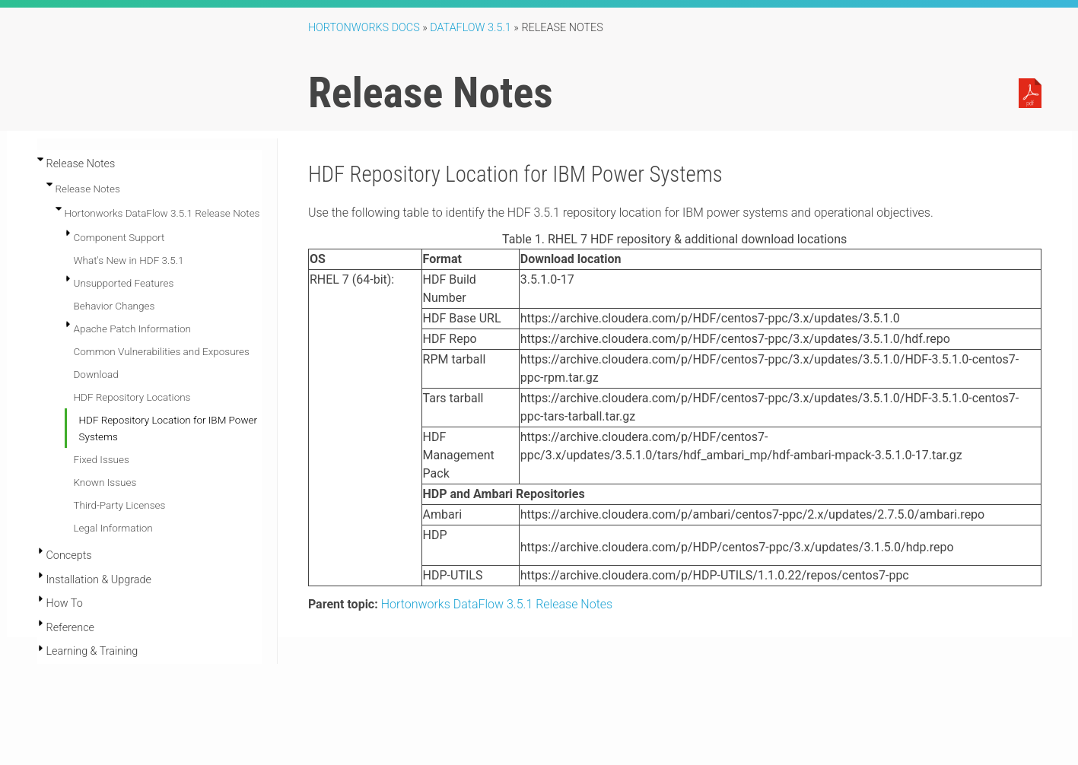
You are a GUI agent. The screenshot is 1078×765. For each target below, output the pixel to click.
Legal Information (113, 528)
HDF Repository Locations (132, 397)
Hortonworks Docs (364, 27)
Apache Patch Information (132, 328)
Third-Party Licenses (120, 505)
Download (96, 374)
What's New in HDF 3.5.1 (129, 260)
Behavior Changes (114, 306)
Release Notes (88, 189)
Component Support (119, 237)
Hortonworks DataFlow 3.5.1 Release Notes (162, 213)
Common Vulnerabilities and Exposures (162, 351)
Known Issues (105, 482)
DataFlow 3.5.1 (470, 27)
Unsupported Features (124, 283)
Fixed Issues (101, 459)
